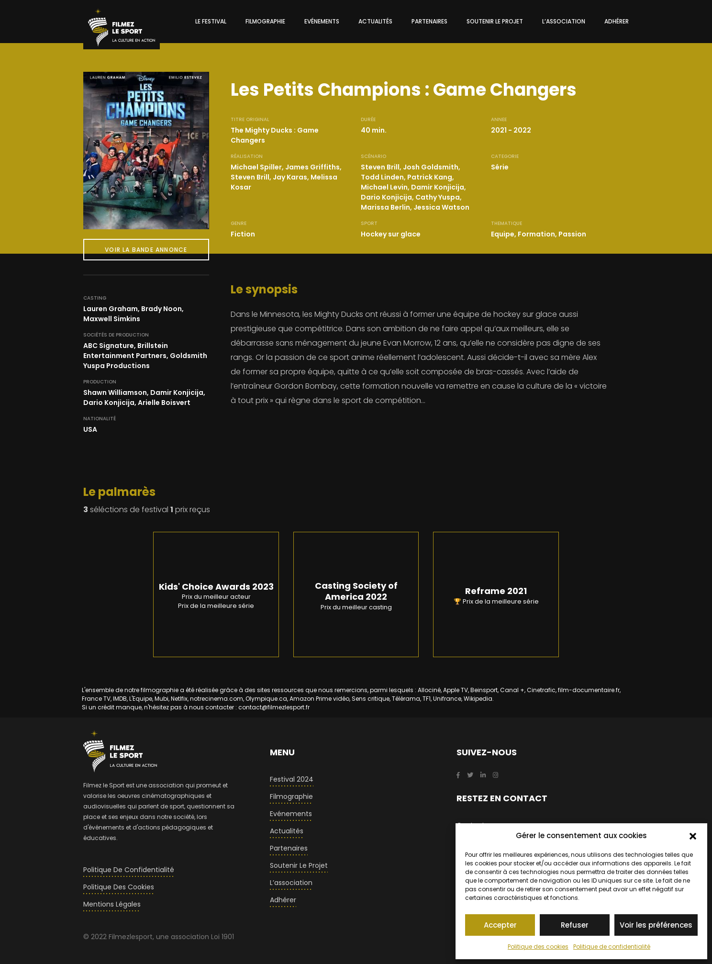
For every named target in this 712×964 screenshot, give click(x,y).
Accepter (500, 925)
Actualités (286, 831)
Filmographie (291, 796)
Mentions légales (112, 904)
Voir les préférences (656, 925)
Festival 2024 (291, 779)
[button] (693, 836)
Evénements (291, 813)
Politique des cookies (538, 946)
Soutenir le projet (299, 865)
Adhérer (283, 900)
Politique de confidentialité (611, 946)
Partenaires (289, 848)
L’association (291, 882)
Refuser (575, 925)
